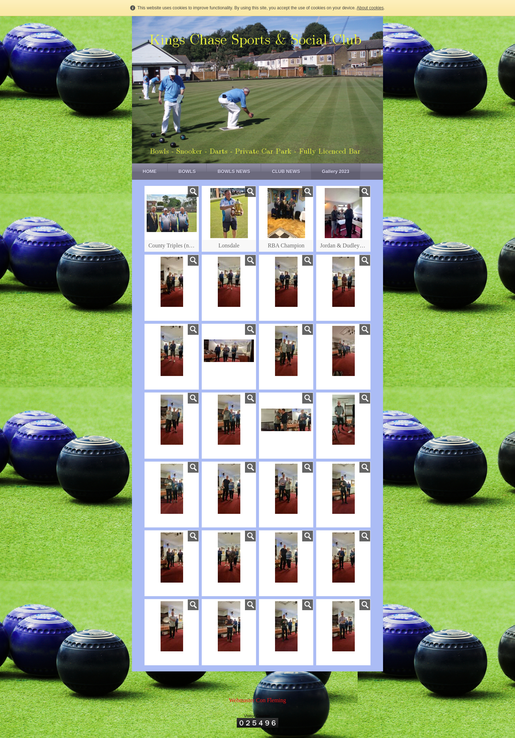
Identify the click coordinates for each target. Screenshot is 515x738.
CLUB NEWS (286, 171)
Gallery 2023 (335, 171)
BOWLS (187, 171)
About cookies (370, 7)
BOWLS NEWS (233, 171)
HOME (150, 171)
